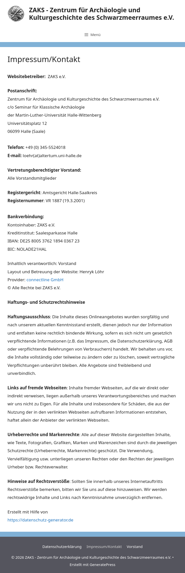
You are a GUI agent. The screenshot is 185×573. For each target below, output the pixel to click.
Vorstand (134, 546)
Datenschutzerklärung (62, 546)
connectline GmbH (45, 279)
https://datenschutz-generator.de (40, 520)
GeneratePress (102, 564)
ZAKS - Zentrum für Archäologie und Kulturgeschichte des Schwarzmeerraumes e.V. (101, 14)
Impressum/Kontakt (104, 546)
